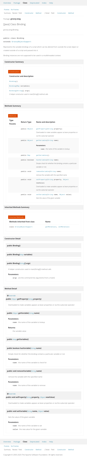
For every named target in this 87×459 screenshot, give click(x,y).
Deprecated (34, 3)
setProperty (41, 179)
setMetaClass (63, 227)
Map (18, 86)
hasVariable (41, 160)
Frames (6, 9)
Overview (7, 3)
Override (12, 295)
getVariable (41, 140)
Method (38, 13)
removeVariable (42, 171)
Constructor (29, 13)
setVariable (41, 194)
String (19, 91)
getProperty (41, 129)
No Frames (15, 9)
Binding (12, 81)
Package (17, 3)
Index (44, 3)
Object (30, 129)
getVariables (41, 155)
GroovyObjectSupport (21, 42)
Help (51, 3)
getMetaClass (50, 227)
